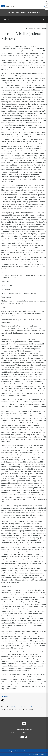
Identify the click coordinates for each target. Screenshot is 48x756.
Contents (24, 19)
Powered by (24, 729)
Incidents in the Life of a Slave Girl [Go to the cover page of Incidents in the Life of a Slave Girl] (24, 12)
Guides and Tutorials (17, 733)
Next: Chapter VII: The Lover (38, 754)
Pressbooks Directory (30, 733)
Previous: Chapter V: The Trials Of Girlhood (14, 751)
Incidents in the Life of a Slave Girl (21, 707)
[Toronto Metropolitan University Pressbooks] (8, 6)
